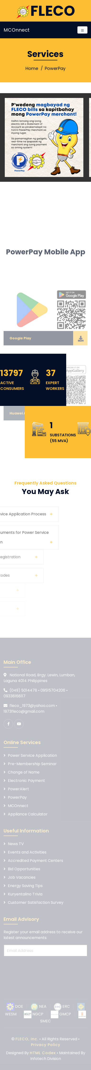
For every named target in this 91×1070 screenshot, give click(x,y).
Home (31, 68)
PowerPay (55, 68)
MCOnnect (17, 30)
